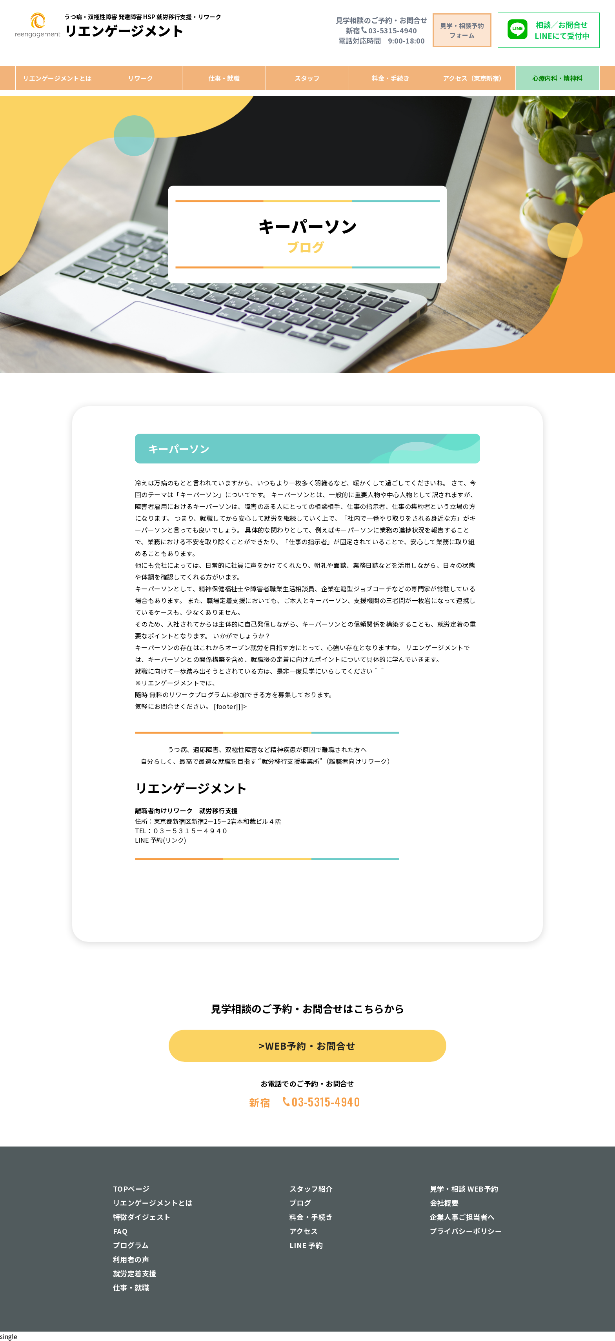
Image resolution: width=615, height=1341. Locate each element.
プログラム (131, 1245)
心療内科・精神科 (557, 78)
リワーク (140, 78)
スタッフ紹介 (311, 1188)
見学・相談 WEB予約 (464, 1188)
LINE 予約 (306, 1245)
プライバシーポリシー (466, 1231)
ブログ (300, 1202)
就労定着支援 (134, 1273)
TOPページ (131, 1188)
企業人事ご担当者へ (462, 1217)
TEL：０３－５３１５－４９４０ (181, 830)
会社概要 (444, 1202)
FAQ (120, 1231)
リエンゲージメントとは (57, 78)
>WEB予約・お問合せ (307, 1045)
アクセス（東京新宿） (474, 78)
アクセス (303, 1231)
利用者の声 (131, 1259)
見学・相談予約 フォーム (462, 30)
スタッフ (307, 78)
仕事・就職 (224, 78)
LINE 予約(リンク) (160, 840)
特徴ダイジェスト (142, 1217)
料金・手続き (390, 78)
